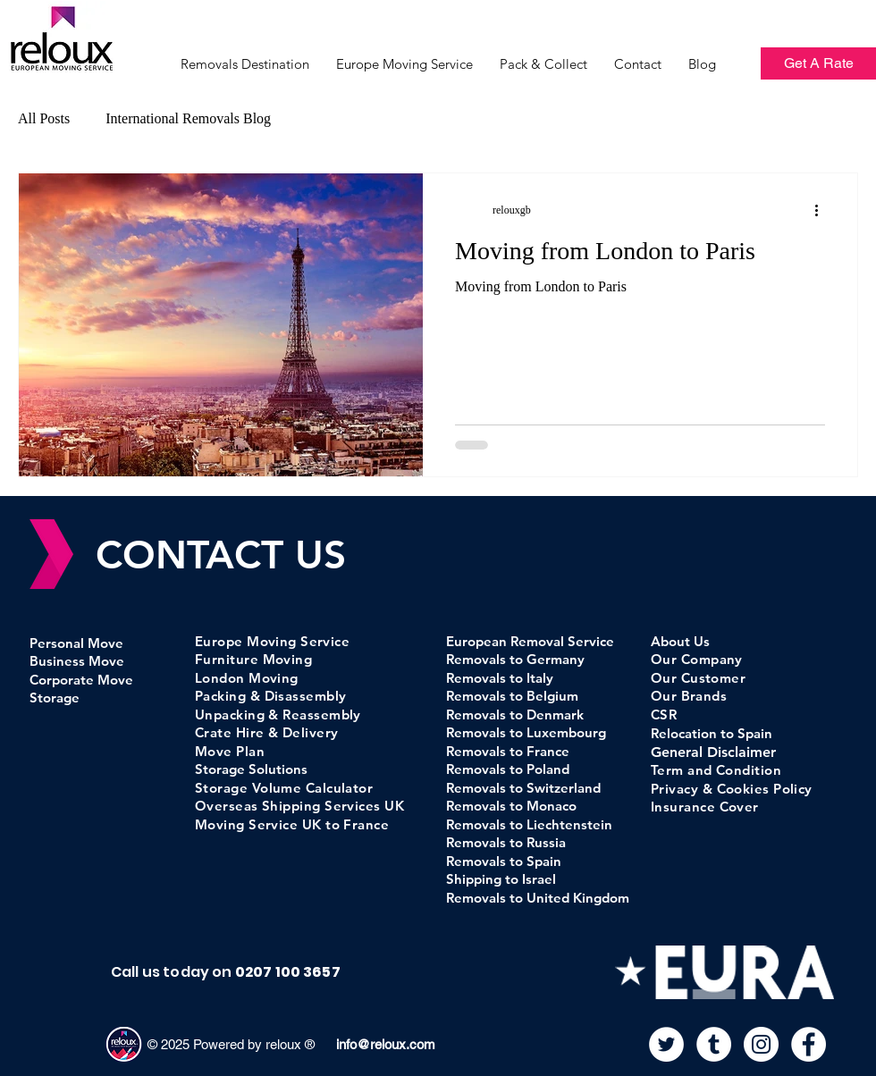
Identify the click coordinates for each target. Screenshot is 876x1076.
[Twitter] (666, 1044)
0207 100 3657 (288, 972)
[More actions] (822, 210)
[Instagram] (761, 1044)
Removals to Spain (503, 861)
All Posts (44, 118)
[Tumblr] (713, 1044)
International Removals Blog (188, 118)
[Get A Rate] (818, 63)
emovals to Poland (513, 769)
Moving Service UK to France (292, 824)
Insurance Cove (702, 806)
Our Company (697, 659)
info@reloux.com (384, 1044)
